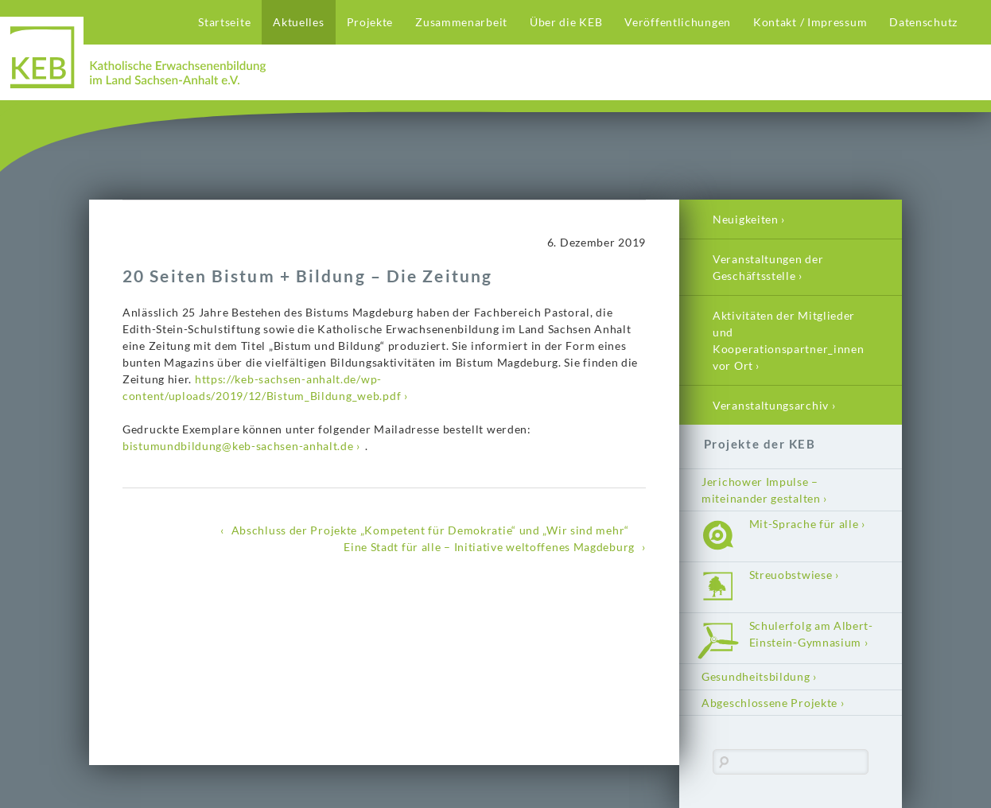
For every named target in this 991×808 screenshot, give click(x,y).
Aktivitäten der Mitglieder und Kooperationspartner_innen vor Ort (789, 340)
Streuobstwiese (791, 574)
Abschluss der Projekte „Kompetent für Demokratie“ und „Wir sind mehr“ (430, 530)
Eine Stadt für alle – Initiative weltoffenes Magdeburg (489, 547)
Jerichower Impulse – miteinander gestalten (761, 490)
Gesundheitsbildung (755, 676)
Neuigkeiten (746, 219)
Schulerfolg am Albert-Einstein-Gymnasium (811, 634)
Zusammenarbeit (461, 22)
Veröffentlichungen (677, 22)
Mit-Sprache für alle (804, 523)
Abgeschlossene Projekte (769, 702)
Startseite (224, 22)
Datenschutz (923, 22)
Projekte (370, 22)
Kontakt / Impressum (810, 22)
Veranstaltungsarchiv (771, 405)
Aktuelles (298, 22)
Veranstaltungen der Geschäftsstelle (768, 267)
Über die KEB (566, 22)
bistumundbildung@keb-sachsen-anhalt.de (238, 446)
